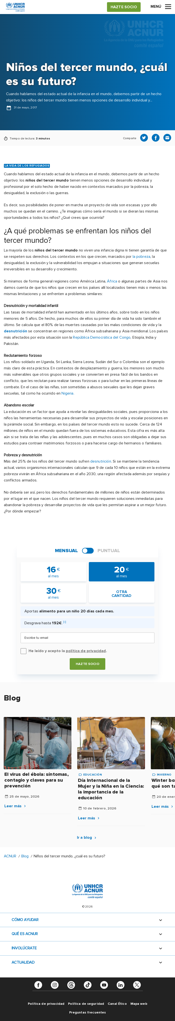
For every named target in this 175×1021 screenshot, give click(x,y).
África (112, 281)
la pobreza (142, 256)
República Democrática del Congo (101, 337)
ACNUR (10, 856)
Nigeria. (67, 393)
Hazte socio (87, 664)
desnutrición (15, 331)
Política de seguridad (86, 1004)
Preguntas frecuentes (87, 1012)
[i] (64, 622)
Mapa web (138, 1004)
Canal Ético (117, 1004)
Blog (25, 856)
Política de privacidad (46, 1004)
